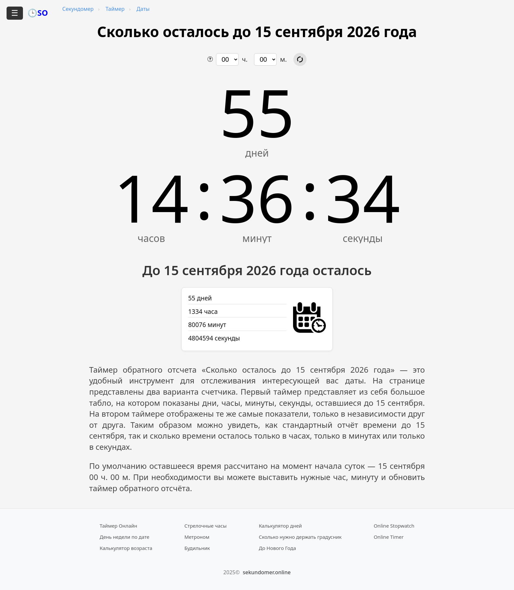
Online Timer (389, 537)
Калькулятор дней (280, 525)
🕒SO (38, 12)
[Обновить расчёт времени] (299, 59)
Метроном (196, 537)
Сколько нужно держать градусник (300, 537)
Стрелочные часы (205, 525)
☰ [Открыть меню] (14, 13)
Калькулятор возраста (126, 548)
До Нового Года (277, 548)
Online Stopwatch (394, 525)
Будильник (197, 548)
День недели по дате (124, 537)
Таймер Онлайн (118, 525)
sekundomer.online (266, 572)
